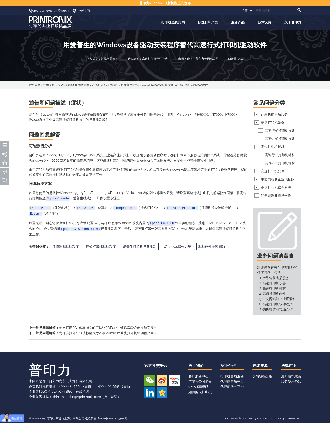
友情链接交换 (262, 376)
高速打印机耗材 (272, 147)
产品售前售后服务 (274, 114)
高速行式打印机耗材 (280, 155)
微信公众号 (149, 380)
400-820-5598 (109, 386)
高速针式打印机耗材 (280, 163)
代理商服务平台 (232, 387)
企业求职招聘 (198, 387)
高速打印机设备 (272, 122)
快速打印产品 (208, 22)
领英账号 (149, 392)
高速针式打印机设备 (280, 139)
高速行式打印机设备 (280, 130)
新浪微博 (162, 380)
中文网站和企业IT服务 (277, 179)
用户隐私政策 (291, 376)
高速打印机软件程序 (105, 85)
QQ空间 (162, 392)
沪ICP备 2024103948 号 (113, 418)
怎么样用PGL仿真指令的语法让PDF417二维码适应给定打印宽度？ (108, 328)
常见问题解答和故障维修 (73, 85)
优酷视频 (174, 380)
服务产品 (238, 22)
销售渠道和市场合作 (276, 195)
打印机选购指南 (173, 22)
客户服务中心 (198, 376)
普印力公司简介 (200, 381)
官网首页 (34, 85)
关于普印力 (292, 22)
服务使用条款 (291, 381)
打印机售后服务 (232, 376)
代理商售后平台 (232, 381)
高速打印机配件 (272, 171)
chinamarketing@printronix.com (76, 397)
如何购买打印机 (200, 392)
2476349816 (63, 391)
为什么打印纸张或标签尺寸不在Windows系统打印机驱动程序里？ (108, 333)
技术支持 (264, 22)
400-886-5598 (70, 386)
